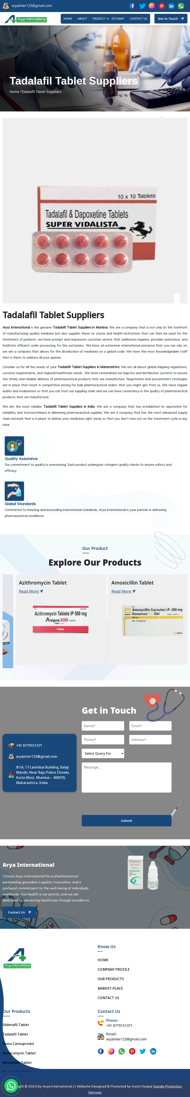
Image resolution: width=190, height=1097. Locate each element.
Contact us (138, 18)
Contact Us (19, 912)
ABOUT (82, 18)
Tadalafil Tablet (15, 1034)
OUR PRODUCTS (111, 979)
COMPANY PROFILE (114, 969)
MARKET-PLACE (110, 988)
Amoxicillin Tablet (17, 1062)
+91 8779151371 (29, 745)
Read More (19, 591)
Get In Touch (171, 18)
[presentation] (114, 806)
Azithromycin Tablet (19, 1053)
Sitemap (118, 18)
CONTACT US (108, 997)
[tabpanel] (49, 619)
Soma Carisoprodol (18, 1043)
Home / (15, 91)
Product (99, 18)
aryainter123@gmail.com (32, 5)
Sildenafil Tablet (16, 1024)
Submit (126, 820)
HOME (67, 18)
